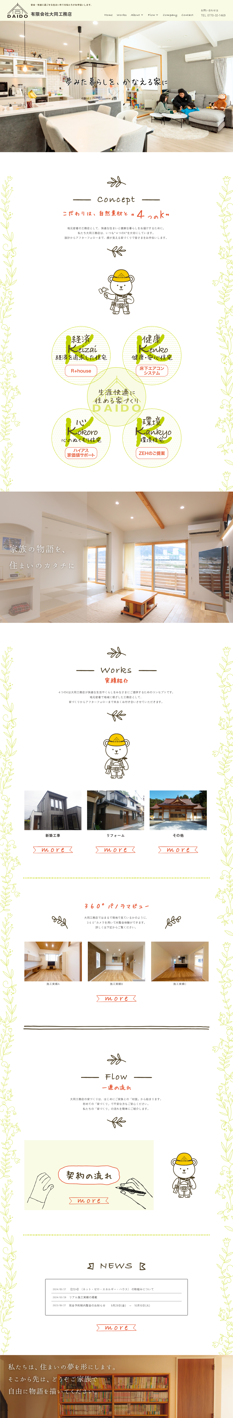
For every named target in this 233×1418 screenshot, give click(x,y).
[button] (111, 150)
